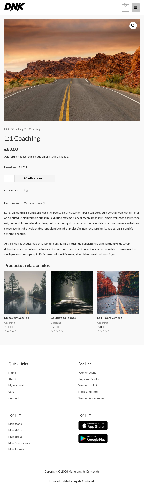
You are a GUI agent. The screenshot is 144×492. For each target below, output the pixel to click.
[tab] (12, 203)
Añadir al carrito (35, 178)
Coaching (17, 129)
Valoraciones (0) (35, 203)
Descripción (12, 203)
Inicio (7, 129)
